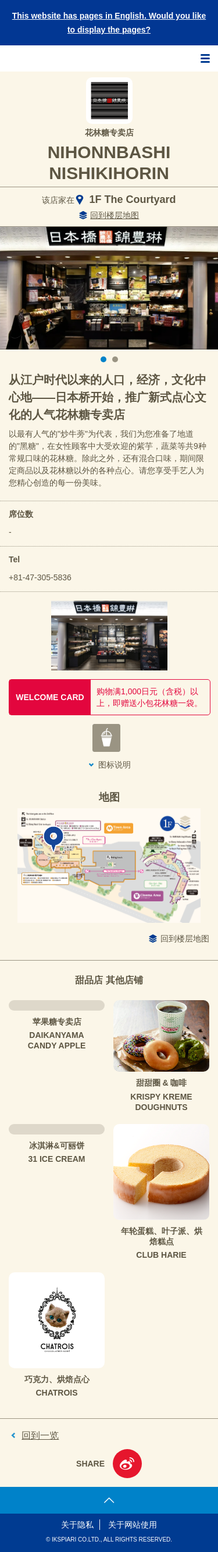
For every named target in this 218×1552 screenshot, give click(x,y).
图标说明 (114, 764)
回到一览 (40, 1435)
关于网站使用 (132, 1524)
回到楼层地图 (114, 215)
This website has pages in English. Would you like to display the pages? (109, 22)
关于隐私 (77, 1524)
